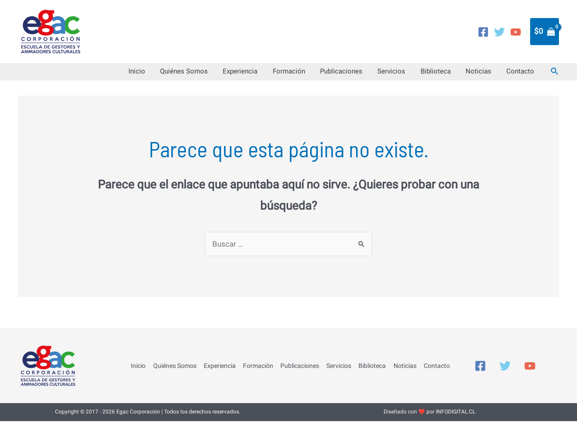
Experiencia (279, 74)
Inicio (187, 74)
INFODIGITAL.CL (455, 418)
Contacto (523, 74)
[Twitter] (499, 32)
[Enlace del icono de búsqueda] (555, 74)
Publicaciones (368, 74)
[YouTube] (515, 32)
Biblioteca (450, 74)
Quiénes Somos (229, 74)
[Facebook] (483, 32)
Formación (322, 74)
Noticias (487, 74)
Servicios (412, 74)
